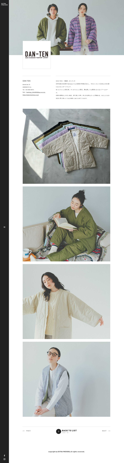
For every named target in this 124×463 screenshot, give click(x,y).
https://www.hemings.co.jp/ (31, 95)
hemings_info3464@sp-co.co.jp (35, 92)
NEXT (104, 431)
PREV (28, 431)
